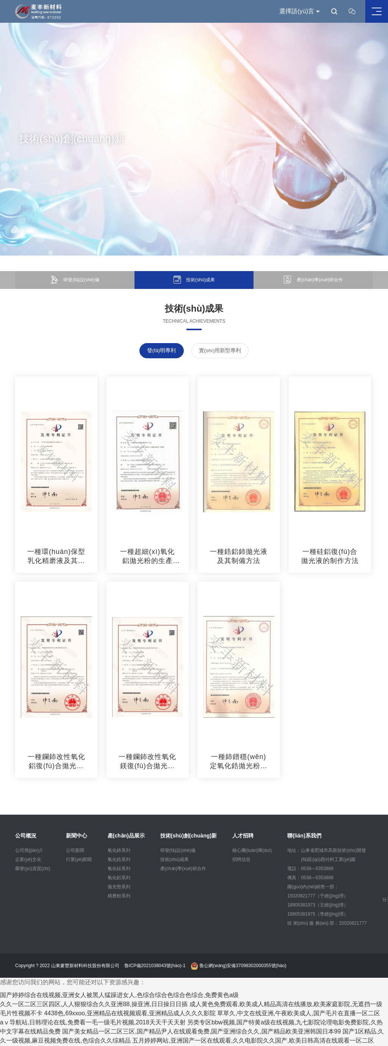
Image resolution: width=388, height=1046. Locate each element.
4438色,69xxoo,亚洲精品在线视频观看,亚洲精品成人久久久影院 (130, 1014)
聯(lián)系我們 (304, 836)
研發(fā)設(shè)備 (178, 850)
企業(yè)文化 (28, 860)
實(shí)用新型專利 (220, 351)
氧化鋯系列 (119, 860)
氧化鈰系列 (119, 850)
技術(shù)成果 (174, 860)
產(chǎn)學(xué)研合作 (183, 869)
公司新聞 (75, 850)
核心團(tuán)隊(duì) (252, 850)
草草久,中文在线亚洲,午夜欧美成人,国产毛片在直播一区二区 (298, 1014)
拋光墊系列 (119, 887)
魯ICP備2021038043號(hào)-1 (154, 966)
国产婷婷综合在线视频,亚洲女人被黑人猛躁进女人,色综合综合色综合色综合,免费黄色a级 (119, 996)
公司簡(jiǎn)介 (29, 850)
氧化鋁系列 (119, 878)
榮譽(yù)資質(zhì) (32, 869)
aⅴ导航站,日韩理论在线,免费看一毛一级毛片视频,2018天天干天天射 (93, 1023)
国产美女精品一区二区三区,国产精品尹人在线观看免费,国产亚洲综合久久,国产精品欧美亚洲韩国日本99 (201, 1032)
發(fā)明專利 (161, 351)
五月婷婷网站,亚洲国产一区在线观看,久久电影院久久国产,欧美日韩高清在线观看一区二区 (253, 1041)
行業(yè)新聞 (79, 860)
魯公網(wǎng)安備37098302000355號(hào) (238, 966)
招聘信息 (241, 860)
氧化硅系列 (119, 869)
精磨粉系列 (119, 896)
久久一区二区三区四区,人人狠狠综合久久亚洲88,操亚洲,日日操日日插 (94, 1005)
